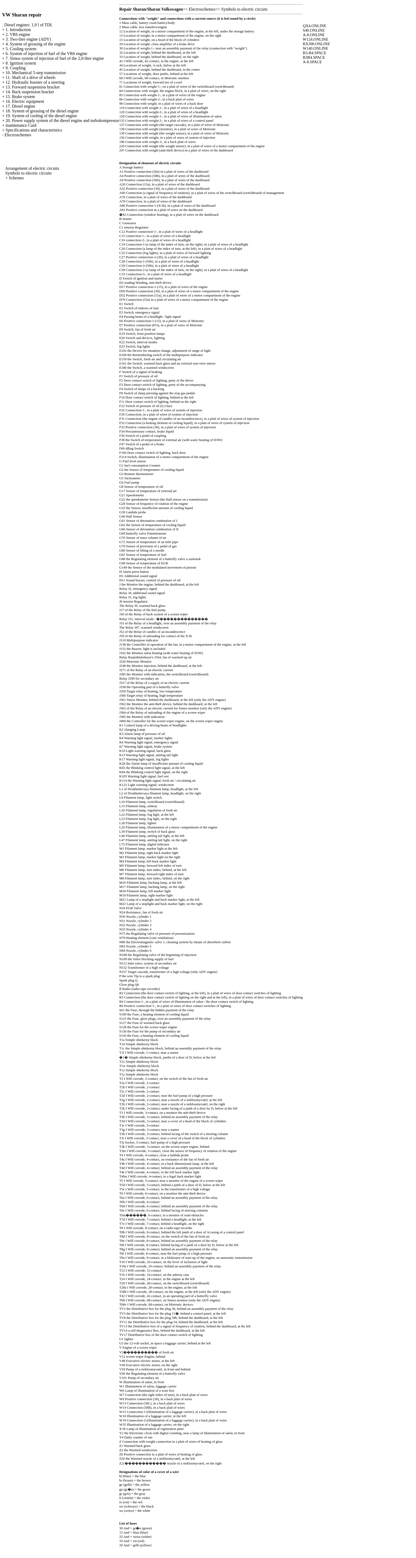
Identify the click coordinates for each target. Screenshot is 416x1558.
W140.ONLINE (315, 48)
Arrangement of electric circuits (32, 168)
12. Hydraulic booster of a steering (35, 82)
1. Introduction (18, 29)
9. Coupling (16, 68)
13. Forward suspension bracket (33, 87)
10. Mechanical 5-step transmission (36, 72)
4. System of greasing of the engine (36, 44)
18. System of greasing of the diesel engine (42, 111)
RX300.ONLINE (316, 44)
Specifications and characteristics (34, 130)
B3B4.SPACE (314, 57)
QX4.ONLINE (314, 26)
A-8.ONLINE (314, 35)
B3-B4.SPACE (314, 53)
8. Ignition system (21, 63)
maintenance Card (21, 125)
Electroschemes (18, 135)
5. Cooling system (21, 48)
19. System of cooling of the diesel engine (41, 115)
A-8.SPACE (312, 62)
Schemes (16, 178)
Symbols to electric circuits (28, 173)
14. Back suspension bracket (30, 92)
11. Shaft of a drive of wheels (30, 77)
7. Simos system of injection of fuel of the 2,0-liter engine (55, 58)
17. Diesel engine (20, 106)
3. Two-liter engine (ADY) (28, 39)
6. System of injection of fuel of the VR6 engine (46, 53)
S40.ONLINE (314, 30)
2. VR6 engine (18, 34)
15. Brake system (20, 96)
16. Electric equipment (25, 101)
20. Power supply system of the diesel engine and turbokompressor (62, 120)
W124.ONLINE (315, 39)
